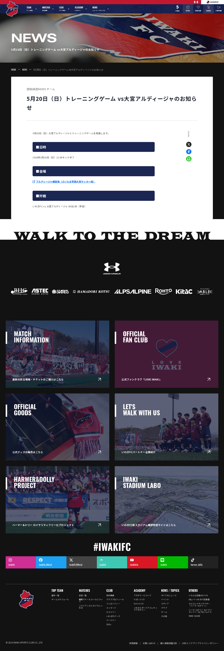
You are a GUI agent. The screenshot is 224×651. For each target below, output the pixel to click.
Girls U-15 (139, 603)
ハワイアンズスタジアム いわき (91, 606)
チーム (51, 89)
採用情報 (133, 643)
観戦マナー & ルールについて (91, 600)
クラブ (164, 607)
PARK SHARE (194, 616)
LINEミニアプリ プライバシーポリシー (200, 643)
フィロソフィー (113, 603)
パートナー (111, 620)
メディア (165, 603)
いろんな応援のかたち (198, 595)
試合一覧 (83, 595)
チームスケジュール (60, 599)
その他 (164, 616)
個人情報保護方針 (168, 643)
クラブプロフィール (115, 599)
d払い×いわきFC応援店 (199, 599)
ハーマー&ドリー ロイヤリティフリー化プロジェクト (200, 611)
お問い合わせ (149, 643)
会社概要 (110, 595)
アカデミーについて (142, 595)
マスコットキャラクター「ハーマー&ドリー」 (199, 604)
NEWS (24, 69)
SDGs (108, 624)
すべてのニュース (169, 595)
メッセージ (111, 607)
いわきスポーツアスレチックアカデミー (145, 608)
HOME (13, 69)
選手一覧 (55, 595)
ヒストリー (111, 612)
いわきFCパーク (113, 616)
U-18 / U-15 (139, 599)
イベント (165, 599)
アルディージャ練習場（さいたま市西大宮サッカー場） (65, 181)
